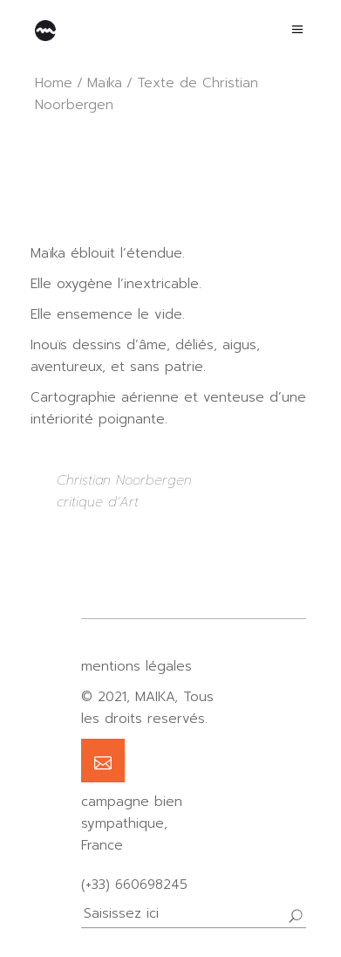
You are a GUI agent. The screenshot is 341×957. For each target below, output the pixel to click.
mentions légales (136, 666)
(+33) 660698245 (134, 884)
